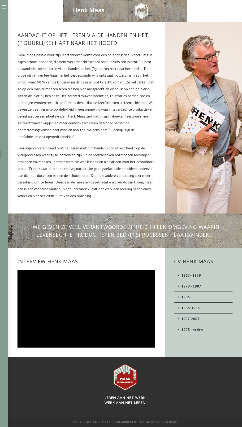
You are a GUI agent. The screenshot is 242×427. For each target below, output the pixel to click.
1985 (185, 297)
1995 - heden (192, 329)
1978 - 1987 (191, 286)
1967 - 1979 (191, 275)
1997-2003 (190, 319)
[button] (203, 275)
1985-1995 (190, 308)
